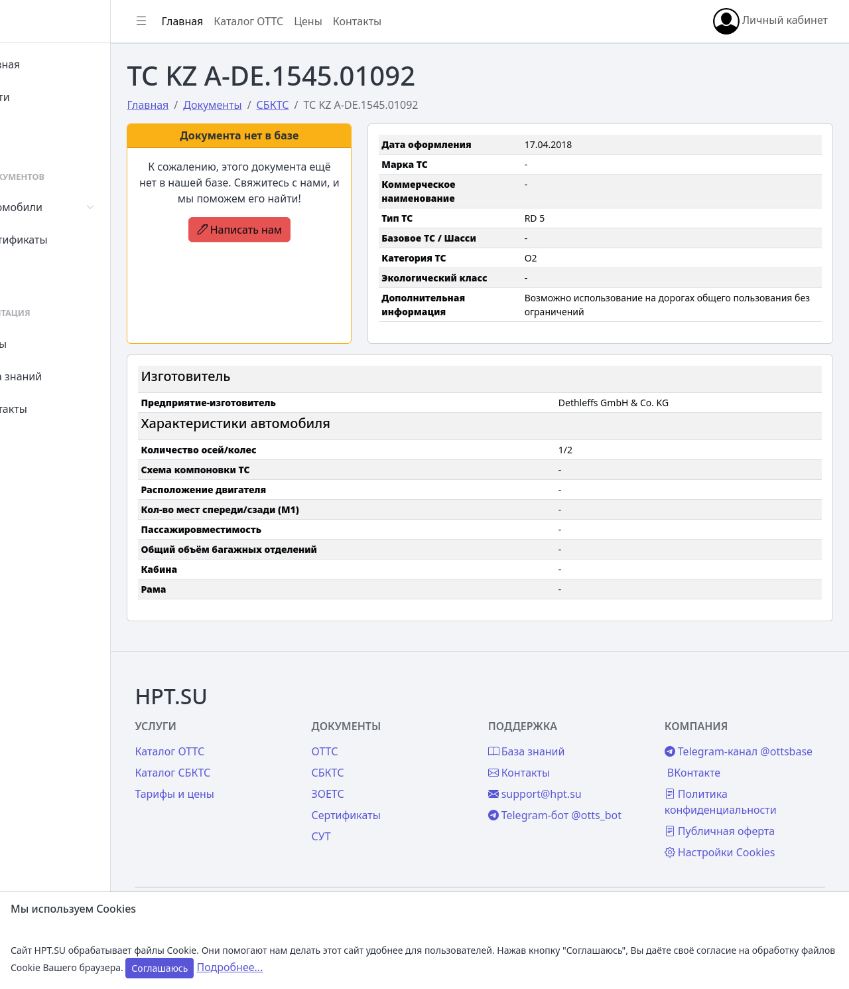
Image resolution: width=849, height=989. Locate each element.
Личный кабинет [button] (770, 21)
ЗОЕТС (372, 764)
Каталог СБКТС (231, 742)
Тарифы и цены (233, 764)
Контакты (51, 409)
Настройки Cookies (734, 838)
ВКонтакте (708, 758)
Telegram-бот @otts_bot (584, 785)
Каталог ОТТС (307, 21)
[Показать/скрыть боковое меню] (200, 21)
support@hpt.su (564, 764)
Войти (42, 97)
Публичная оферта (734, 817)
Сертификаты (61, 239)
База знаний (58, 376)
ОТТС (369, 721)
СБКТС (372, 742)
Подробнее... (230, 967)
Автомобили (58, 207)
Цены (41, 344)
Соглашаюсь (159, 968)
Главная (47, 64)
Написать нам (288, 229)
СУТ (36, 272)
